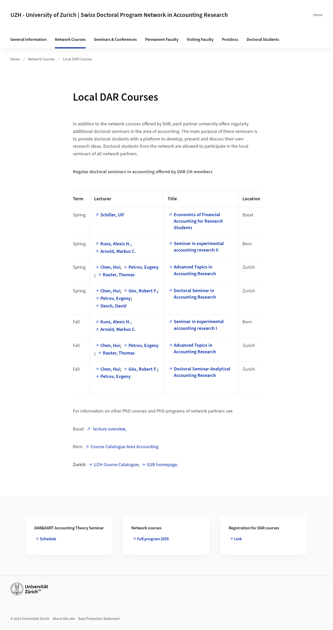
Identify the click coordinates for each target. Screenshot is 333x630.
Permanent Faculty (161, 39)
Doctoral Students (263, 39)
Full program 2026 (153, 539)
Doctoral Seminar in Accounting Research (195, 293)
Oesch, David (113, 306)
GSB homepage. (162, 464)
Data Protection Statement (99, 618)
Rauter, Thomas (119, 275)
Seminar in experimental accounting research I (199, 324)
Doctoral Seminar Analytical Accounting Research (202, 372)
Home (318, 15)
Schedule (48, 539)
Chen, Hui (110, 267)
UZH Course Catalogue (116, 464)
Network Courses (70, 39)
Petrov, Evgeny (144, 267)
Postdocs (230, 39)
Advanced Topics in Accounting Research (195, 270)
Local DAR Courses (77, 59)
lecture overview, (109, 429)
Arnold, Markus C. (118, 251)
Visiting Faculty (200, 39)
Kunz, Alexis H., (116, 244)
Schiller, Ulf (112, 215)
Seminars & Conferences (115, 39)
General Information (28, 39)
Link (238, 539)
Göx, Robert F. (143, 291)
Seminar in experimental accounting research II (199, 246)
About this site (64, 618)
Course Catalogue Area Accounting (124, 446)
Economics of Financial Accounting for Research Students (198, 221)
